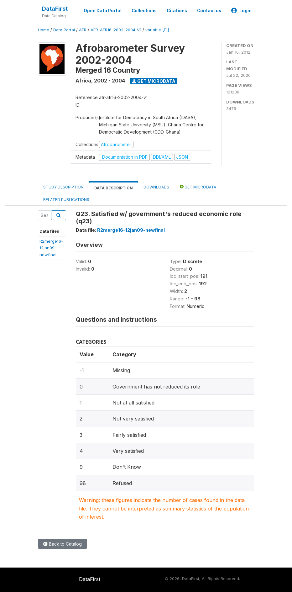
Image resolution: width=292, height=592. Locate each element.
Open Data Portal (103, 10)
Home (43, 30)
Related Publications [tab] (66, 199)
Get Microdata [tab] (198, 186)
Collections (144, 10)
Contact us (209, 10)
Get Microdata (153, 81)
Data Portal (64, 30)
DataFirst (55, 8)
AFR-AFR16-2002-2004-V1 (116, 30)
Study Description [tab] (63, 187)
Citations (177, 10)
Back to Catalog (62, 544)
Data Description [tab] (113, 188)
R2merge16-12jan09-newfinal (51, 248)
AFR (82, 30)
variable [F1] (157, 30)
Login (241, 10)
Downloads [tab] (156, 187)
